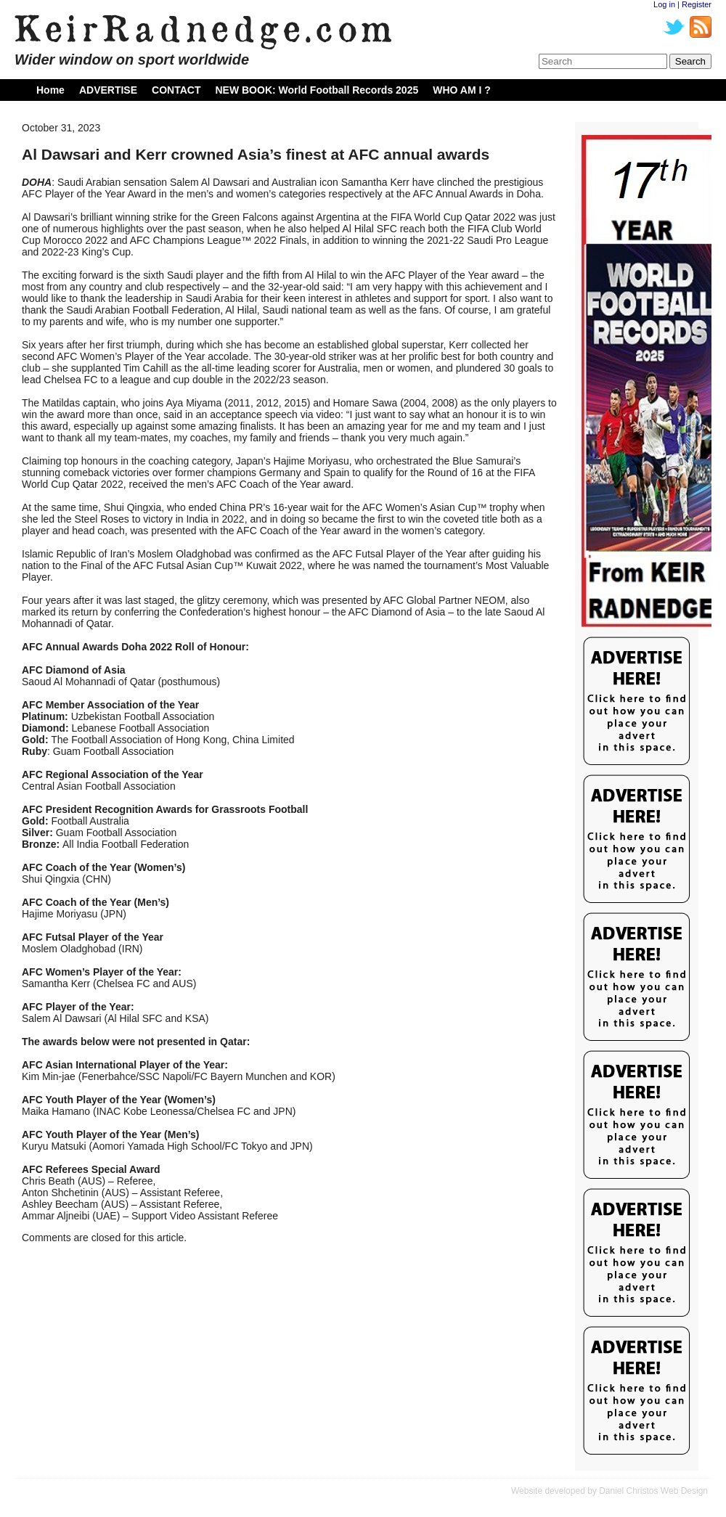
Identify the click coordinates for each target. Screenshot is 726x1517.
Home (50, 90)
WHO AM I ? (462, 90)
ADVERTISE (108, 90)
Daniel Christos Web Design (653, 1491)
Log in (664, 4)
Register (696, 4)
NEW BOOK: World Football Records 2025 (316, 90)
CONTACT (176, 90)
